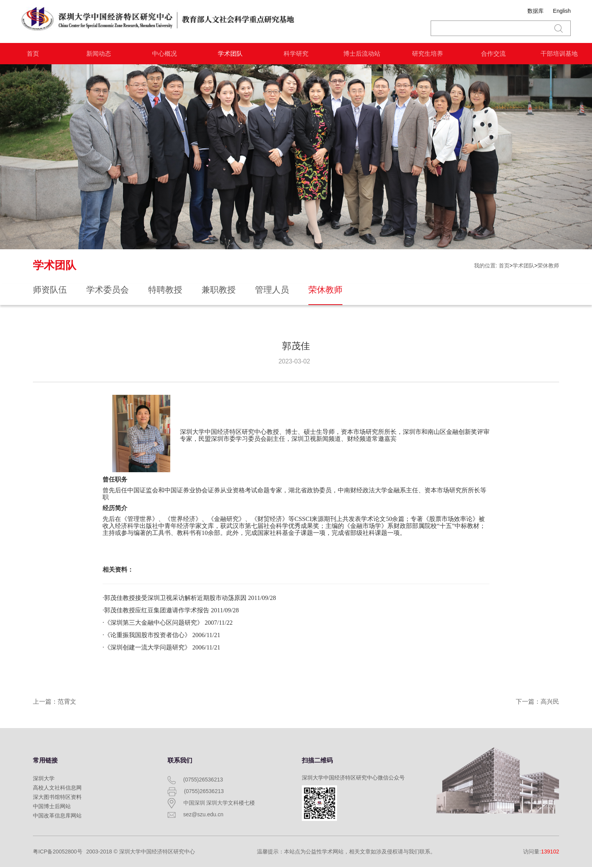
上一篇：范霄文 (54, 701)
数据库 (535, 11)
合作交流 (493, 53)
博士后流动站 (361, 53)
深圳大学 (44, 778)
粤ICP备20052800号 (57, 851)
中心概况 (164, 53)
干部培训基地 (559, 53)
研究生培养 (427, 53)
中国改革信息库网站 (57, 815)
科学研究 (296, 53)
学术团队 (230, 53)
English (562, 11)
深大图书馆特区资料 (57, 797)
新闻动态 (98, 53)
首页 (33, 53)
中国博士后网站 (52, 806)
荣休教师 (548, 265)
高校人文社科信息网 (57, 788)
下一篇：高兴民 (537, 701)
